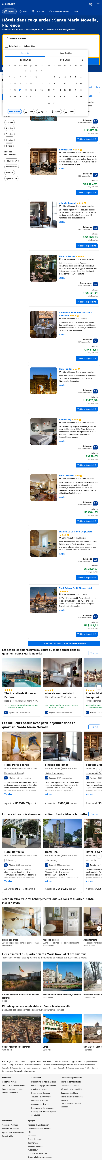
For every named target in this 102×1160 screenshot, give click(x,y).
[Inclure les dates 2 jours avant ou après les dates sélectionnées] (42, 111)
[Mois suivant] (82, 60)
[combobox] (51, 38)
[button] (25, 71)
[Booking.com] (8, 4)
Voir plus (62, 168)
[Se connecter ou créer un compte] (91, 4)
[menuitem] (9, 11)
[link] (14, 122)
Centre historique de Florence (16, 1047)
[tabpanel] (45, 86)
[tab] (25, 53)
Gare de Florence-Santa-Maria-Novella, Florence (20, 996)
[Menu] (98, 4)
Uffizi (45, 1047)
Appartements (90, 940)
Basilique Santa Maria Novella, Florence (62, 994)
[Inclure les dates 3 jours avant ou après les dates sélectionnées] (56, 111)
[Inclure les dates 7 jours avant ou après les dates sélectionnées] (69, 111)
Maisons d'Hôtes (51, 940)
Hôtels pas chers (10, 940)
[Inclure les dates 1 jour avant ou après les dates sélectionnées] (29, 111)
